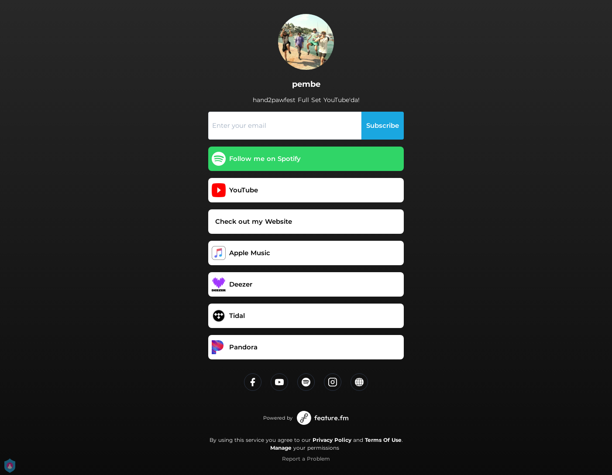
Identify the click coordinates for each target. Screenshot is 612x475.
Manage (281, 447)
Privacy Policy (332, 440)
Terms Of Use (383, 440)
